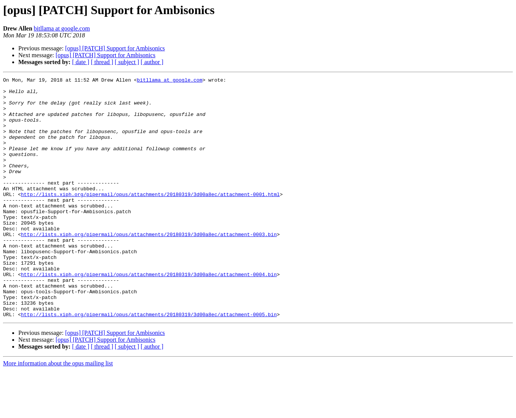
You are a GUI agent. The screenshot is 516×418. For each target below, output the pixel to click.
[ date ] (80, 62)
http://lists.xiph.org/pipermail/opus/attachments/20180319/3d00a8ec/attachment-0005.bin (149, 362)
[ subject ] (127, 62)
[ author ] (152, 62)
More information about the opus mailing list (58, 411)
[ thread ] (102, 62)
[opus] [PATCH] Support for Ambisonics (115, 48)
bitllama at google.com (62, 28)
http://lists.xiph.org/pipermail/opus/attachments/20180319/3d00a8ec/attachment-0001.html (150, 218)
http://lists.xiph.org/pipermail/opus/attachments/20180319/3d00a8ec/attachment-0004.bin (149, 314)
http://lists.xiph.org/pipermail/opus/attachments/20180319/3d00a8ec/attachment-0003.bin (149, 266)
